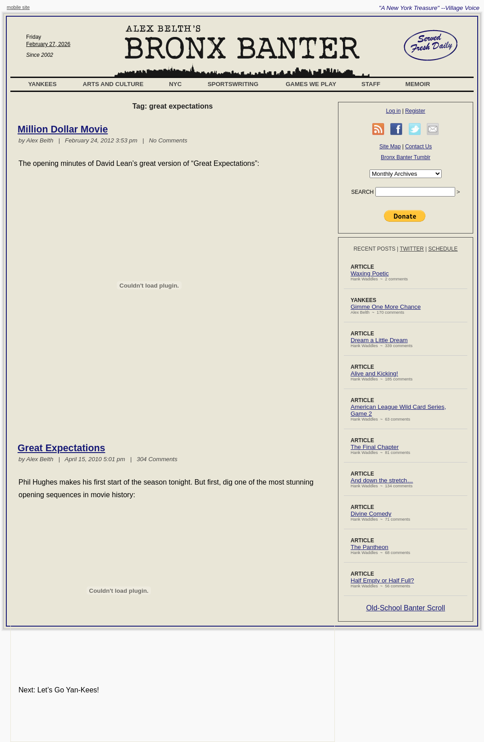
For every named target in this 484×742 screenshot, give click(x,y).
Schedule (442, 249)
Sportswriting (233, 84)
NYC (175, 84)
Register (415, 111)
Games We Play (311, 84)
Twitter (412, 249)
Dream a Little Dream (379, 340)
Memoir (418, 84)
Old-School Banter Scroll (405, 608)
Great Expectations (61, 448)
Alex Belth (39, 140)
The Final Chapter (375, 447)
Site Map (390, 146)
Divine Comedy (371, 513)
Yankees (42, 84)
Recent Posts (374, 249)
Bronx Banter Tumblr (405, 157)
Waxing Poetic (370, 273)
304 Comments (157, 459)
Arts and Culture (113, 84)
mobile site (18, 7)
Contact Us (418, 146)
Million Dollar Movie (63, 129)
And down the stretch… (382, 480)
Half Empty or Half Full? (382, 580)
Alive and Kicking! (374, 373)
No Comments (168, 140)
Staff (370, 84)
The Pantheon (369, 547)
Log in (393, 111)
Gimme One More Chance (386, 306)
